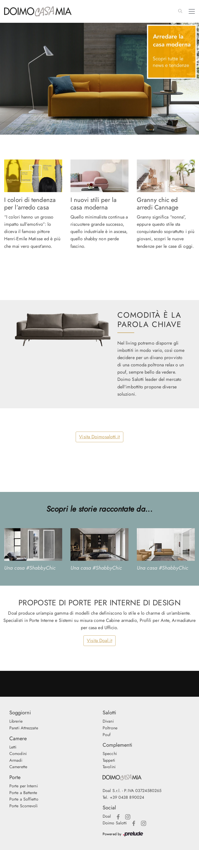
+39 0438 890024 (127, 797)
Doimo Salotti (115, 823)
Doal (107, 816)
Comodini (18, 754)
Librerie (16, 721)
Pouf (107, 735)
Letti (13, 747)
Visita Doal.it (99, 640)
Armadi (15, 760)
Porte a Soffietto (23, 799)
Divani (108, 721)
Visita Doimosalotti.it (99, 436)
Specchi (110, 754)
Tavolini (109, 767)
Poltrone (110, 728)
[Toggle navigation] (191, 11)
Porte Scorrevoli (23, 806)
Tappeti (109, 760)
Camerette (18, 767)
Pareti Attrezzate (23, 728)
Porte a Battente (23, 793)
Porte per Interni (23, 786)
